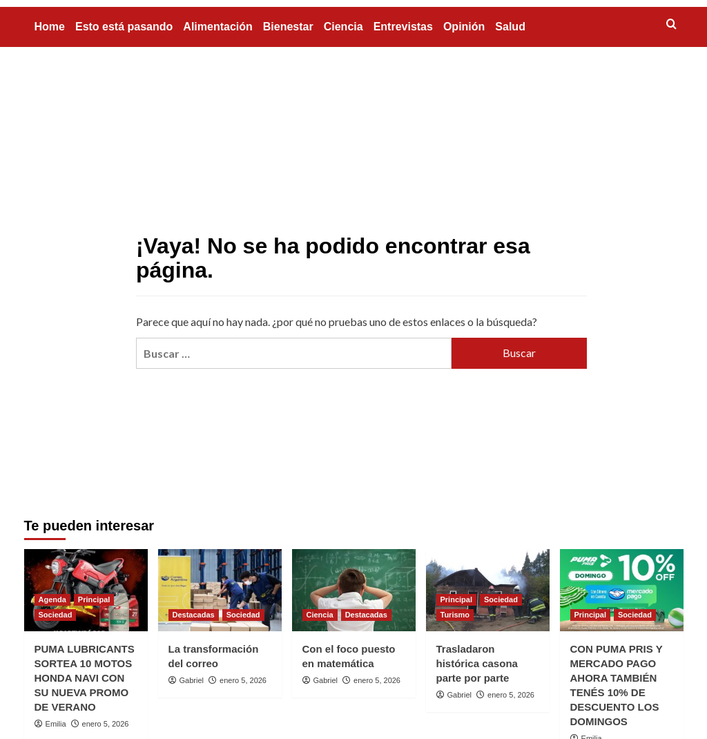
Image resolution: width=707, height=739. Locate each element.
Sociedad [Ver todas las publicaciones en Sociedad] (55, 615)
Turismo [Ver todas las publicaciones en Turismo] (455, 615)
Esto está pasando (124, 26)
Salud (510, 26)
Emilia (56, 724)
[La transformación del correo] (220, 590)
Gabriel (192, 680)
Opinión (464, 26)
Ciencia (343, 26)
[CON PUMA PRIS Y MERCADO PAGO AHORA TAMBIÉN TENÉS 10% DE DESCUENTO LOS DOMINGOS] (622, 590)
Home (50, 26)
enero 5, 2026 (105, 724)
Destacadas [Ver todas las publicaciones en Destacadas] (194, 615)
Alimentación (217, 26)
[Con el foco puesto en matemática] (354, 590)
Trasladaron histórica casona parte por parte (477, 663)
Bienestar (288, 26)
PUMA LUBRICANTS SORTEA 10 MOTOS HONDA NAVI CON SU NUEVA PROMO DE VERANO (85, 678)
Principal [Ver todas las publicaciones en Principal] (94, 599)
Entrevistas (403, 26)
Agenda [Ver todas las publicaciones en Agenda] (52, 599)
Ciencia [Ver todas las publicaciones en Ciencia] (320, 615)
